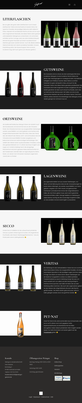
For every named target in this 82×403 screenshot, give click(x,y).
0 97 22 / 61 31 (14, 372)
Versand (56, 369)
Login (30, 397)
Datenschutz (45, 397)
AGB (52, 397)
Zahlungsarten (58, 366)
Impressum (36, 397)
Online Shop (58, 362)
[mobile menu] (69, 4)
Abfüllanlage (58, 373)
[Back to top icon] (41, 393)
